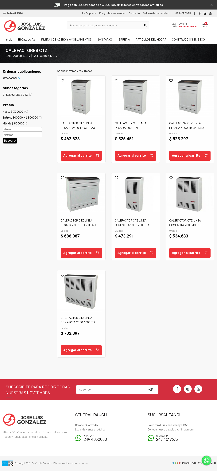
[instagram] (205, 13)
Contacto (134, 13)
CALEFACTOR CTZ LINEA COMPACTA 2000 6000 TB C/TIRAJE (78, 322)
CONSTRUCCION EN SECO (188, 39)
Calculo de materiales (156, 13)
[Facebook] (200, 13)
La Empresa (89, 13)
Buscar (10, 140)
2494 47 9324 (13, 13)
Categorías (27, 39)
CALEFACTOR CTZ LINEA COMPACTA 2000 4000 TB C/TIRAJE (186, 225)
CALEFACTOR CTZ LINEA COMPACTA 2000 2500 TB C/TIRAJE (132, 225)
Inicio (9, 39)
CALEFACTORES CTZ (17, 94)
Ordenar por (11, 78)
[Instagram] (188, 389)
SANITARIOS (105, 39)
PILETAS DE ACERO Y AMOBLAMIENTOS (66, 39)
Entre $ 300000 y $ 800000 (22, 117)
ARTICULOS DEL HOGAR (151, 39)
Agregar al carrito (81, 155)
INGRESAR (183, 13)
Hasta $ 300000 (15, 111)
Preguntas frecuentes (112, 13)
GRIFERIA (124, 39)
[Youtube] (210, 13)
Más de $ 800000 (15, 123)
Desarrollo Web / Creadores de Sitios (194, 463)
